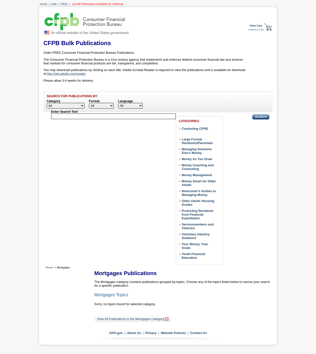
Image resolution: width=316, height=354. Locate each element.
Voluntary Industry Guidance (196, 236)
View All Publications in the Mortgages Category (132, 319)
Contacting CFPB (195, 128)
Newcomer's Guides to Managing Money (199, 193)
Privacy (151, 333)
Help (54, 3)
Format (94, 101)
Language (125, 101)
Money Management (197, 175)
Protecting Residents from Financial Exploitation (197, 214)
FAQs (64, 3)
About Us (134, 333)
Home (43, 3)
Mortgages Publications (125, 273)
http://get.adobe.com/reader (66, 73)
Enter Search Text (64, 111)
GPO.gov (116, 333)
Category (53, 101)
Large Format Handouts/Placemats (197, 141)
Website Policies (173, 333)
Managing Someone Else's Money (197, 151)
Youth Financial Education (193, 256)
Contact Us (198, 333)
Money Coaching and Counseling (198, 167)
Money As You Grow (197, 159)
